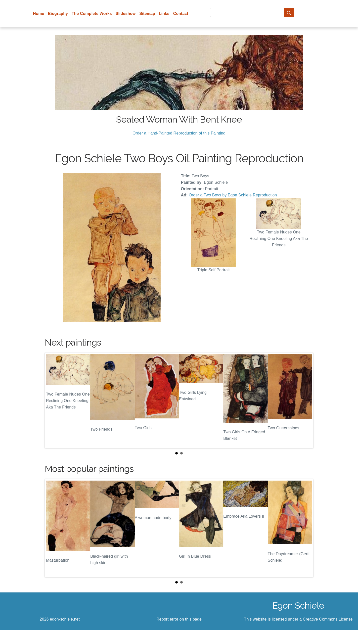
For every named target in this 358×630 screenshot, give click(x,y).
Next (306, 401)
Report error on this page (179, 619)
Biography (58, 13)
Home (38, 13)
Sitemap (147, 13)
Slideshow (126, 13)
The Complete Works (92, 13)
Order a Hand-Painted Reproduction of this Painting (179, 133)
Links (164, 13)
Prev (52, 401)
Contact (180, 13)
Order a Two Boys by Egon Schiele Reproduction (233, 195)
